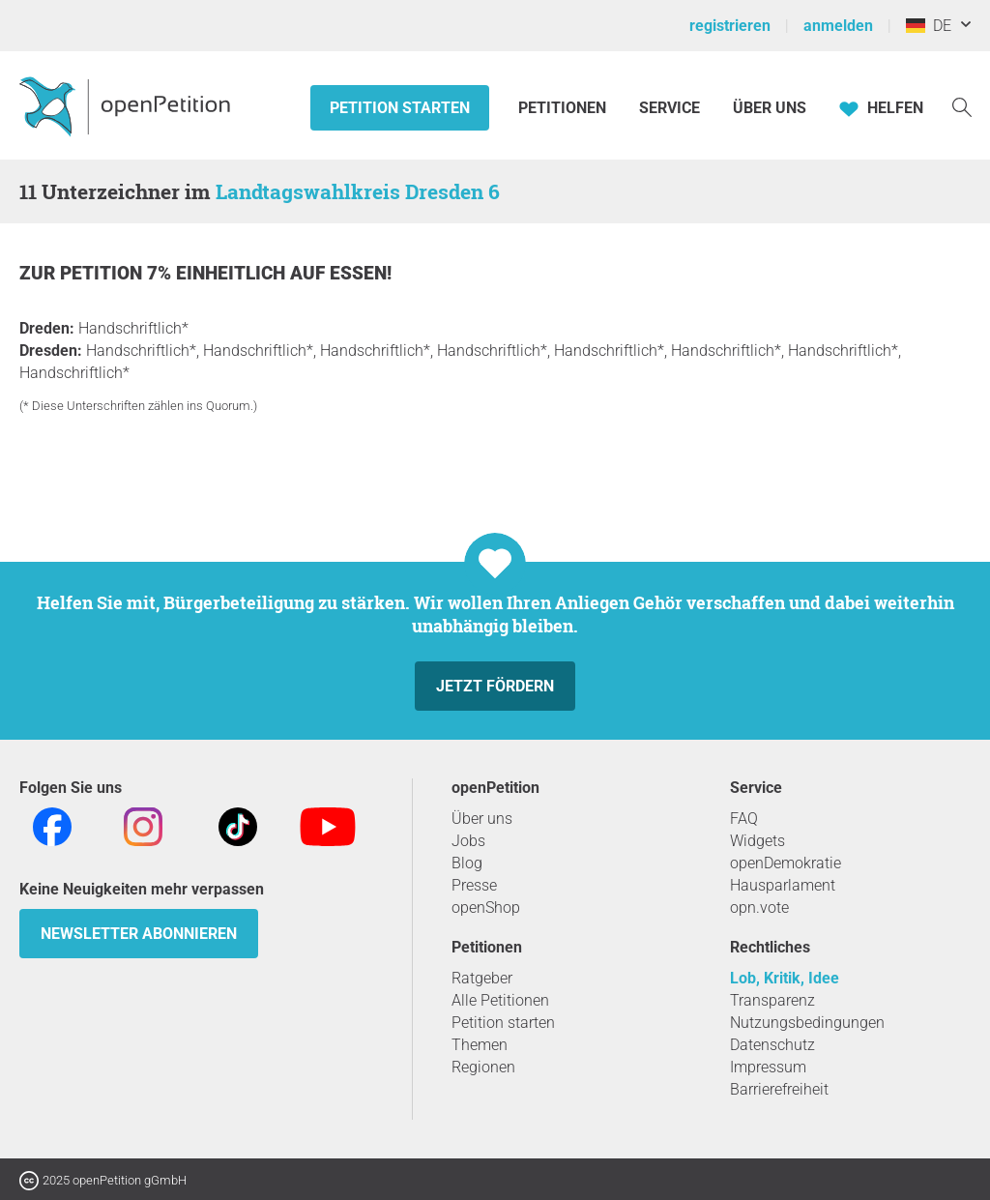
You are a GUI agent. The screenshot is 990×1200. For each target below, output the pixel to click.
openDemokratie (785, 863)
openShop (485, 907)
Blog (466, 863)
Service (669, 108)
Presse (474, 885)
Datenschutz (772, 1045)
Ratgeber (481, 978)
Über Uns (769, 108)
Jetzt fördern (495, 686)
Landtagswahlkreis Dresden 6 (358, 191)
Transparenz (772, 1000)
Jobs (468, 841)
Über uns (481, 818)
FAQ (744, 818)
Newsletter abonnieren (139, 933)
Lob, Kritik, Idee (784, 978)
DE (928, 25)
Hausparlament (782, 885)
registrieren (730, 25)
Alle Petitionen (500, 1000)
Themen (479, 1045)
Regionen (483, 1067)
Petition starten (400, 108)
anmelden (838, 25)
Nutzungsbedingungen (807, 1022)
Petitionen (564, 108)
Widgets (757, 841)
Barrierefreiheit (779, 1089)
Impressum (768, 1067)
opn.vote (759, 907)
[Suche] (962, 106)
